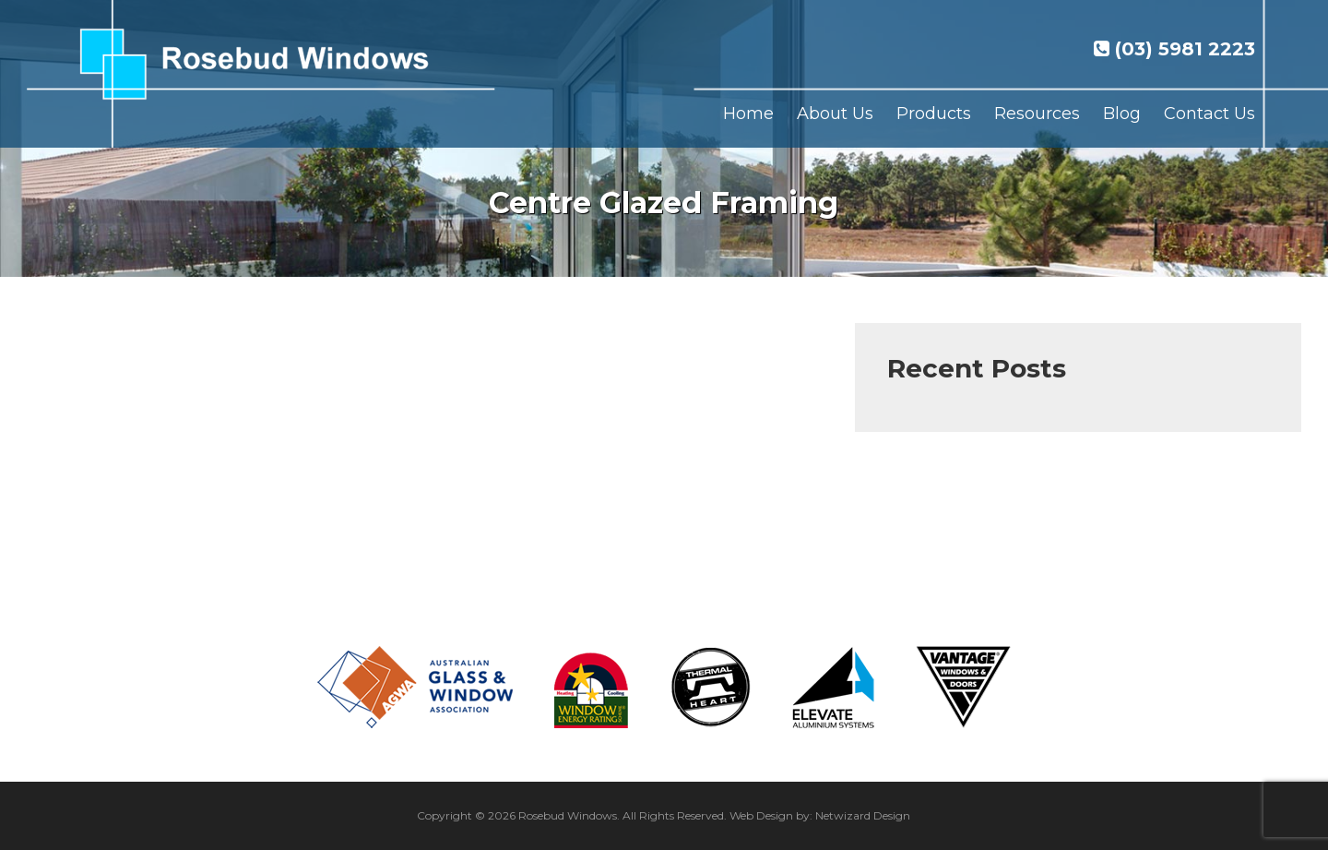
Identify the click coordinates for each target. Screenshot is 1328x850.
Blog (1122, 113)
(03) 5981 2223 (1174, 49)
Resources (1037, 113)
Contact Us (1209, 113)
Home (748, 113)
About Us (835, 113)
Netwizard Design (862, 815)
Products (933, 113)
